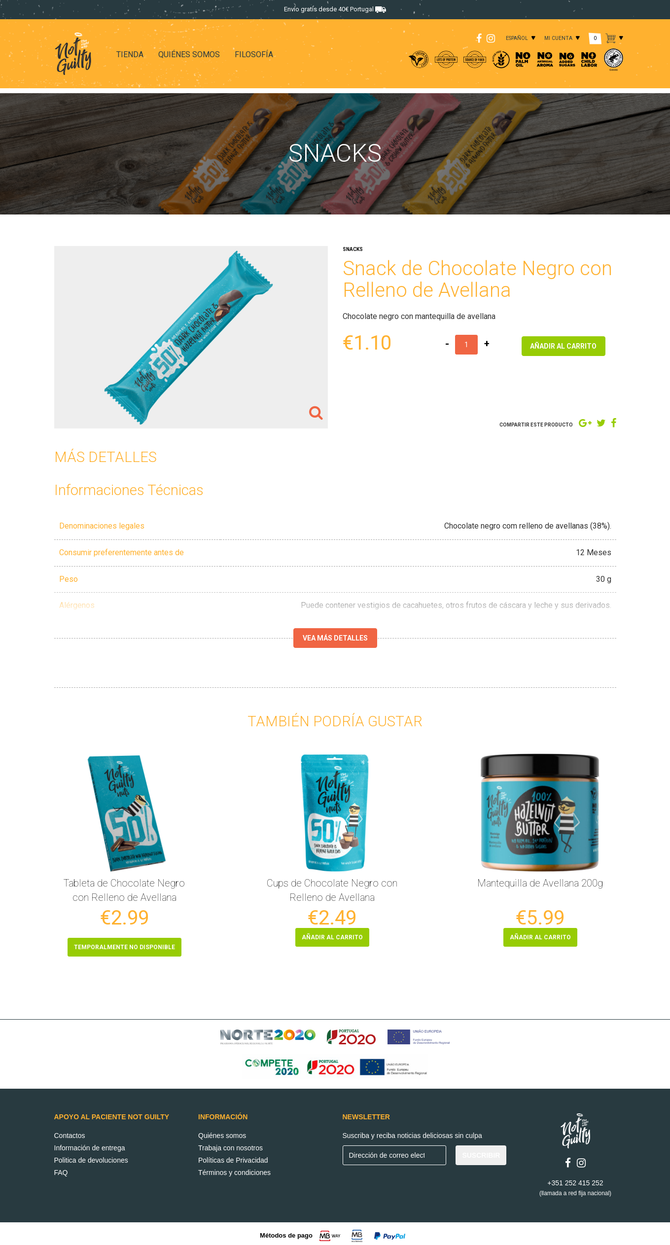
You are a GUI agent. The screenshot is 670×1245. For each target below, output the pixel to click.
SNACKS (353, 249)
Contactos (69, 1132)
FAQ (61, 1169)
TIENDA (129, 54)
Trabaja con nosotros (230, 1144)
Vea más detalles (335, 638)
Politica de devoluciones (91, 1157)
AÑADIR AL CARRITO (563, 345)
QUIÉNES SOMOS (189, 54)
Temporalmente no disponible (124, 947)
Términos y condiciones (234, 1169)
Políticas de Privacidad (233, 1157)
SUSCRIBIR (481, 1152)
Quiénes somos (222, 1132)
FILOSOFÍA (254, 54)
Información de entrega (89, 1144)
